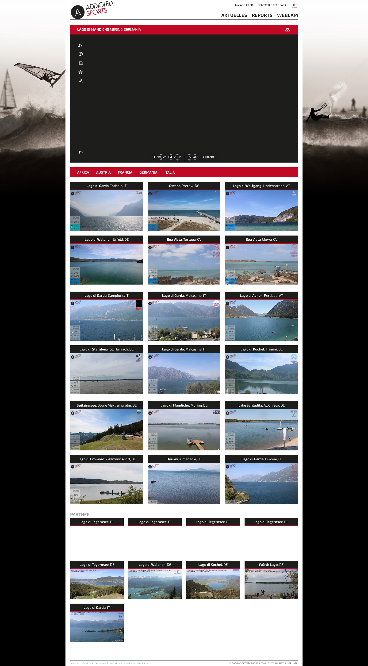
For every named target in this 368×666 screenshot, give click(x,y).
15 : (189, 157)
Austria (103, 172)
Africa (83, 172)
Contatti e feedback (272, 5)
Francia (125, 172)
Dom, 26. (161, 157)
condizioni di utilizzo (136, 663)
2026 (177, 157)
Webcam (287, 15)
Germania (148, 172)
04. (171, 157)
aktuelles (234, 15)
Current (208, 157)
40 (194, 157)
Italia (170, 172)
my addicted (244, 5)
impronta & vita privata (109, 663)
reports (262, 15)
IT (294, 5)
